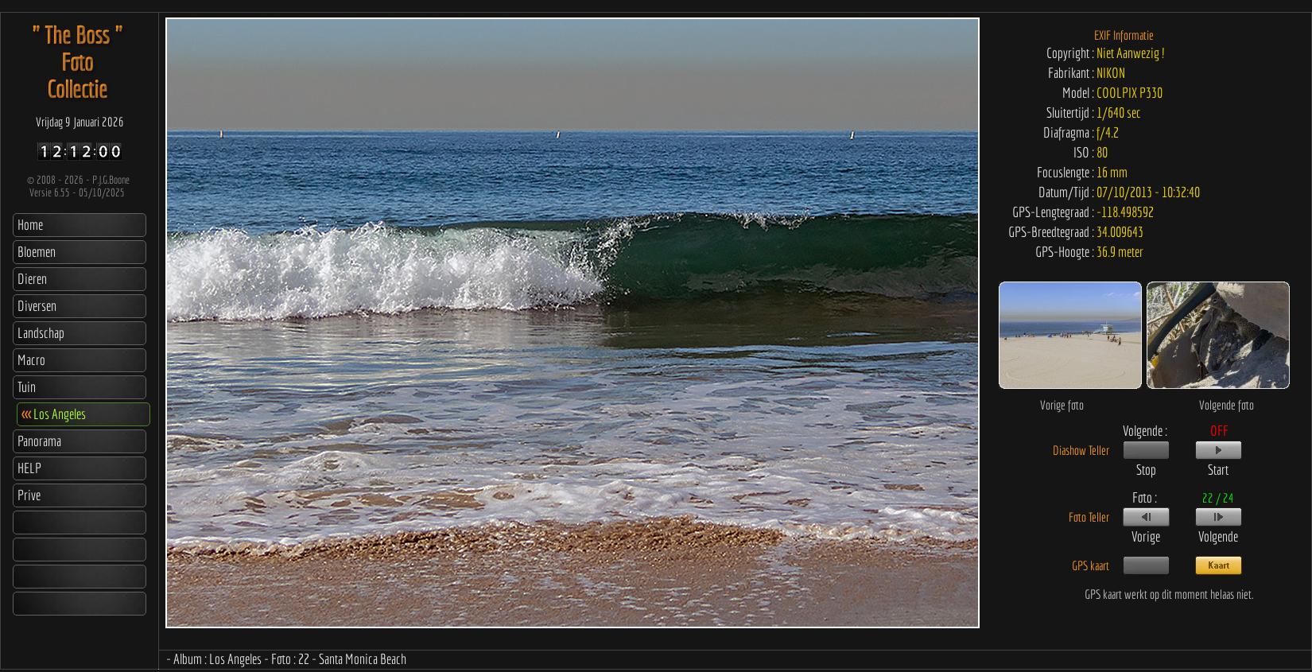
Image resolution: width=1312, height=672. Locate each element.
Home (30, 224)
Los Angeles (53, 414)
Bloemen (36, 251)
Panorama (39, 441)
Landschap (40, 332)
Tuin (26, 387)
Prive (29, 495)
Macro (31, 360)
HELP (29, 468)
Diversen (36, 305)
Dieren (32, 278)
